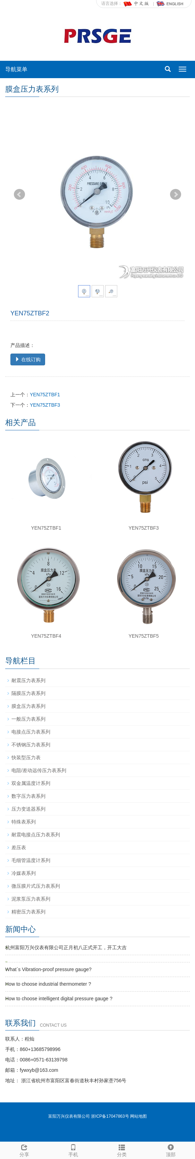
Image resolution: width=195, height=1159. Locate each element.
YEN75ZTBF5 (143, 636)
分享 (24, 1149)
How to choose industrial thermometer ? (48, 984)
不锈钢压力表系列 (30, 744)
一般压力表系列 (28, 719)
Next (175, 194)
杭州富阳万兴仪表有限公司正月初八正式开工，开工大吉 (66, 947)
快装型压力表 (26, 757)
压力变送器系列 (28, 809)
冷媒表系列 (23, 873)
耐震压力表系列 (28, 680)
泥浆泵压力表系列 (30, 899)
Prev (19, 194)
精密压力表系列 (28, 911)
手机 (73, 1149)
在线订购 (28, 359)
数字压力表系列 (28, 796)
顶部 (170, 1149)
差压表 (18, 847)
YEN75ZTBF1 (45, 394)
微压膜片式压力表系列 (35, 886)
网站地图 (138, 1116)
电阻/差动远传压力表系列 (38, 770)
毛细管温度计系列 (30, 860)
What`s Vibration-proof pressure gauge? (48, 969)
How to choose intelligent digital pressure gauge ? (58, 998)
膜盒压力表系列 (28, 706)
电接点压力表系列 (30, 732)
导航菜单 (16, 69)
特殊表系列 (23, 822)
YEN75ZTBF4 (46, 636)
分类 (122, 1149)
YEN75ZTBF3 (45, 405)
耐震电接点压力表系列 (35, 834)
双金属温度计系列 (30, 783)
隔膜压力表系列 (28, 693)
